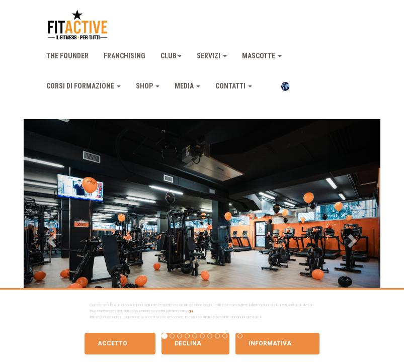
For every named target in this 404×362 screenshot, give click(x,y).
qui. (191, 311)
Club (171, 56)
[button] (50, 237)
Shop (147, 86)
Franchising (124, 56)
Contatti (233, 86)
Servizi (212, 56)
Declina (188, 343)
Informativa (270, 343)
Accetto (112, 343)
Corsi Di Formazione (83, 86)
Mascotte (262, 56)
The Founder (67, 56)
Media (187, 86)
